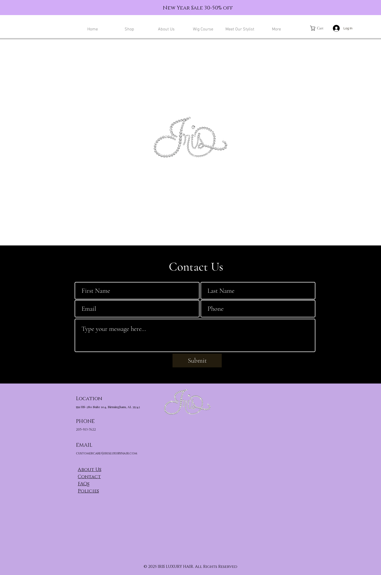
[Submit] (197, 360)
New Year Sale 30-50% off (198, 7)
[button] (319, 28)
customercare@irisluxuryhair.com (106, 453)
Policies (88, 491)
